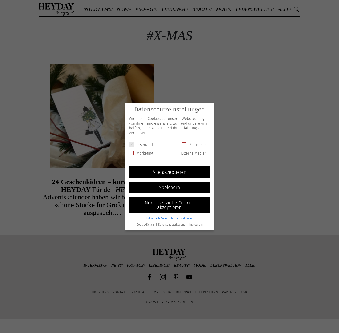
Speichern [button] (169, 187)
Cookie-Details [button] (146, 224)
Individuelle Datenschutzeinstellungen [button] (169, 218)
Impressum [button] (196, 224)
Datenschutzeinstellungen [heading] (169, 109)
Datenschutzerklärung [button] (172, 224)
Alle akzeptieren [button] (169, 172)
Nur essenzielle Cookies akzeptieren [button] (169, 205)
